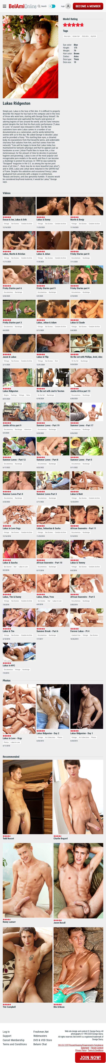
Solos (28, 395)
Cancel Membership (13, 1040)
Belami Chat (40, 1044)
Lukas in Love (23, 567)
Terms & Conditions (95, 1050)
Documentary (75, 258)
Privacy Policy (80, 1050)
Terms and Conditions (15, 1044)
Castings (14, 395)
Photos (6, 742)
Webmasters (40, 1036)
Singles (6, 395)
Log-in (6, 1031)
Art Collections (50, 737)
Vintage (6, 224)
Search (44, 6)
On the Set (75, 361)
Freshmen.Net (41, 1031)
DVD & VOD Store (42, 1040)
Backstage (86, 258)
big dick (93, 36)
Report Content (97, 1047)
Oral (56, 361)
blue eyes (67, 36)
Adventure (27, 429)
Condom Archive (26, 224)
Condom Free (75, 635)
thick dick (85, 36)
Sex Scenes (15, 224)
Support (7, 1036)
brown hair (76, 36)
